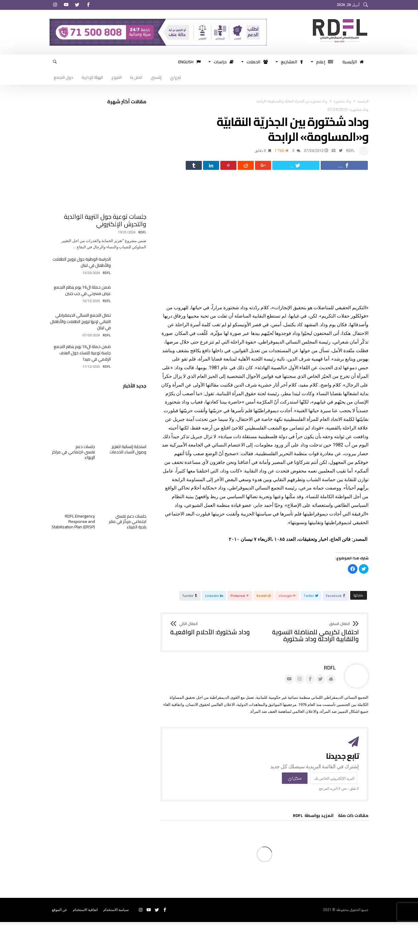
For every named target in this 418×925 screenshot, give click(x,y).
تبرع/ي (175, 77)
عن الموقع (59, 913)
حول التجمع (63, 77)
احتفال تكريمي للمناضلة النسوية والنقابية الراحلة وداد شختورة (313, 635)
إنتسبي (156, 77)
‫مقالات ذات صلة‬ (353, 819)
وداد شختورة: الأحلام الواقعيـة (210, 632)
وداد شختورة (342, 101)
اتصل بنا (136, 77)
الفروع (116, 77)
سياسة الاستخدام (116, 913)
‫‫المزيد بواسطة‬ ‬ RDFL (313, 819)
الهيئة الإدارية (92, 77)
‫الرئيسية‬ (362, 101)
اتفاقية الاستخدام (85, 913)
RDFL (350, 151)
